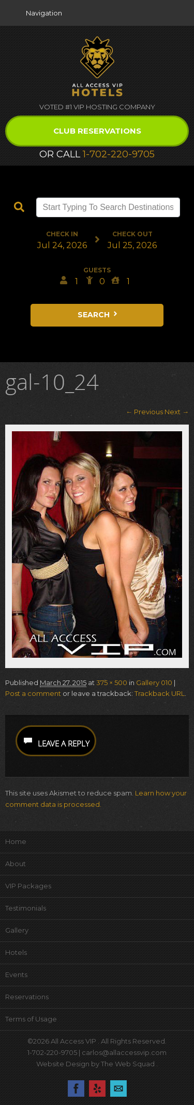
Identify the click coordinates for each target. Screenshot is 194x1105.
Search (98, 314)
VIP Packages (28, 886)
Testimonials (25, 908)
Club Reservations (97, 131)
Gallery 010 (154, 682)
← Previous (144, 412)
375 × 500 (111, 682)
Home (15, 841)
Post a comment (33, 693)
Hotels (16, 952)
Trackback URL (160, 693)
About (15, 863)
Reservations (27, 997)
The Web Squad (128, 1064)
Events (16, 974)
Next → (177, 412)
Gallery (16, 930)
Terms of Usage (31, 1019)
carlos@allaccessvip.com (124, 1052)
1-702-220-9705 (119, 154)
